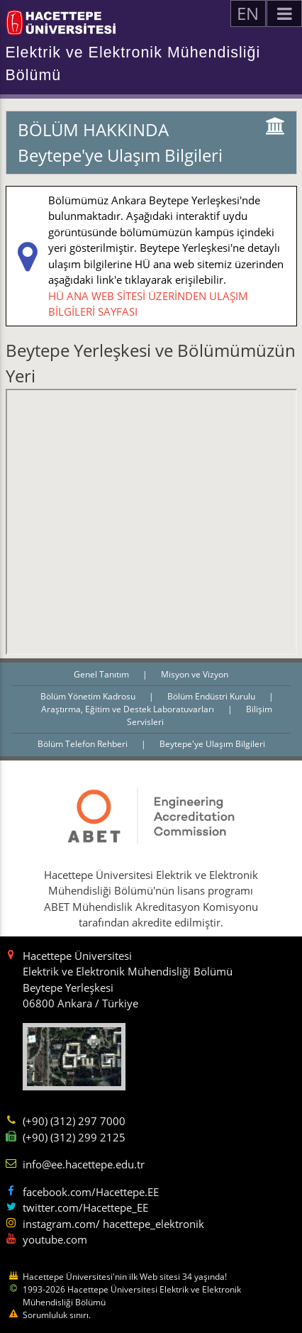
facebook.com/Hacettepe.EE (91, 1192)
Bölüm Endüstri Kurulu (212, 696)
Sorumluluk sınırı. (57, 1315)
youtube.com (55, 1239)
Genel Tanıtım (102, 674)
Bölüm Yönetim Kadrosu (89, 696)
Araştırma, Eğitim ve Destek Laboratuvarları (128, 709)
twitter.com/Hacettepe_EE (85, 1207)
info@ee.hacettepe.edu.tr (84, 1164)
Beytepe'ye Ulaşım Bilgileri (212, 744)
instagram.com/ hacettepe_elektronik (113, 1224)
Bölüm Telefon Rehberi (84, 744)
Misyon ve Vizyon (194, 674)
